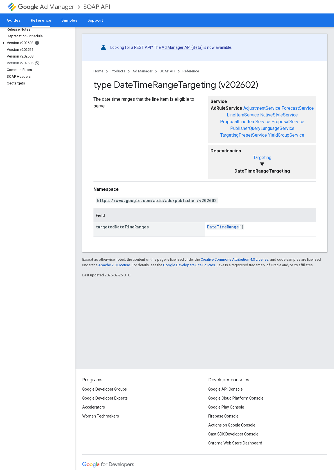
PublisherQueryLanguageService (262, 128)
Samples (69, 20)
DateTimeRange (223, 227)
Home (98, 71)
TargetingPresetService (243, 135)
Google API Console (225, 389)
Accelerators (93, 407)
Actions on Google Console (231, 425)
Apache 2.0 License (114, 265)
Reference (190, 71)
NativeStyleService (279, 115)
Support (95, 20)
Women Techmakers (100, 416)
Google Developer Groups (104, 389)
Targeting (262, 157)
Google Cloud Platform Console (236, 398)
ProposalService (287, 121)
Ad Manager (46, 7)
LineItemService (243, 115)
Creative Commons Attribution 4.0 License (234, 259)
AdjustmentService (261, 108)
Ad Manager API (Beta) (182, 47)
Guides (14, 20)
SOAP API (96, 7)
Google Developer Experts (105, 398)
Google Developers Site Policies (189, 265)
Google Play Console (226, 407)
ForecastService (298, 108)
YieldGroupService (286, 135)
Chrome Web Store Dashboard (235, 443)
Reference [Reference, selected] (41, 20)
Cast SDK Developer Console (233, 434)
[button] (36, 43)
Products (118, 71)
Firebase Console (223, 416)
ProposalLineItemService (245, 121)
